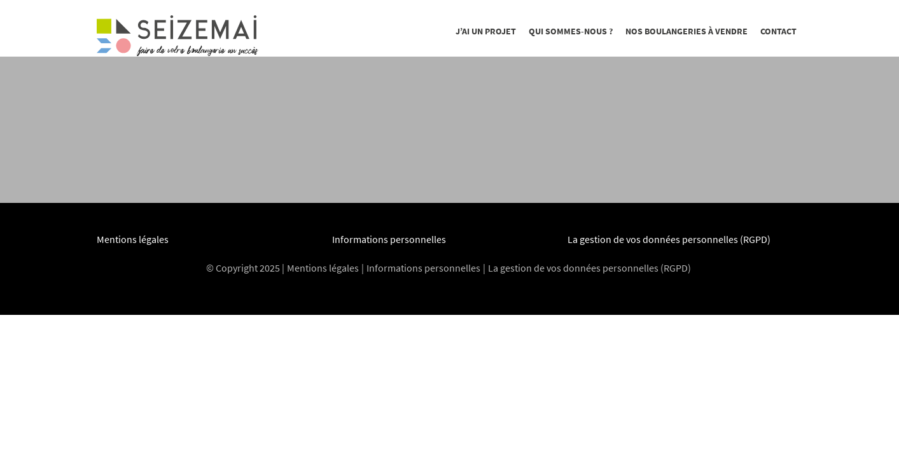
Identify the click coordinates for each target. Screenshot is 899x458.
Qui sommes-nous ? (571, 31)
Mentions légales (133, 239)
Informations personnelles (389, 239)
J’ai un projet (486, 31)
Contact (778, 31)
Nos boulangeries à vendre (686, 31)
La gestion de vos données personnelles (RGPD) (669, 239)
